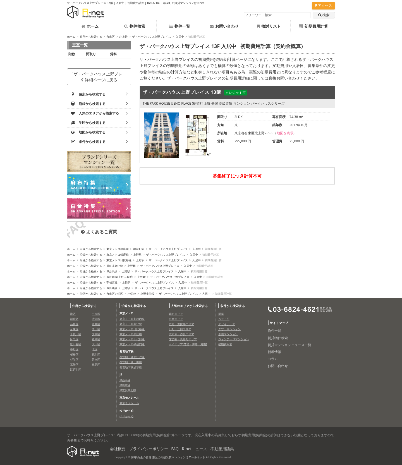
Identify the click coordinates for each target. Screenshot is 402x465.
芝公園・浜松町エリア (183, 339)
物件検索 (134, 26)
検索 (323, 15)
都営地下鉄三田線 (130, 362)
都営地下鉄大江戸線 (132, 357)
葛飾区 (74, 364)
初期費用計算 (313, 26)
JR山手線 (111, 271)
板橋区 (74, 354)
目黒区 (74, 339)
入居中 (180, 37)
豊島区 (96, 339)
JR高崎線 (111, 288)
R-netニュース (194, 448)
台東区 (110, 37)
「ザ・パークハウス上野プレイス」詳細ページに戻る (100, 76)
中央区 (96, 314)
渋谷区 (96, 319)
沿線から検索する (91, 249)
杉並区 (74, 359)
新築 (221, 314)
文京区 (96, 334)
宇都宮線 (112, 282)
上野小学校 (147, 294)
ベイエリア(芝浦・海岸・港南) (188, 344)
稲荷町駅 (138, 249)
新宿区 (74, 319)
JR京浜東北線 (114, 266)
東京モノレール (129, 403)
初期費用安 (225, 344)
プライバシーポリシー (148, 448)
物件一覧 (179, 26)
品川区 (74, 324)
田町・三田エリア (180, 329)
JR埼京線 (124, 385)
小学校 (132, 294)
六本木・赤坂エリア (181, 334)
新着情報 (274, 351)
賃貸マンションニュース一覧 (289, 344)
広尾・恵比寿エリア (181, 324)
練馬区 (96, 364)
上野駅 (137, 255)
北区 (94, 349)
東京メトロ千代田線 (132, 339)
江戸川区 (75, 369)
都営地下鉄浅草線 (130, 367)
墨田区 (96, 329)
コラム (273, 358)
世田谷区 (75, 344)
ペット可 (223, 319)
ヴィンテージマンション (233, 339)
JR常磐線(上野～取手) (119, 277)
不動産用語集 (222, 448)
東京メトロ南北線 (130, 324)
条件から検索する (232, 306)
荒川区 (96, 354)
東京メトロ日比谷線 (118, 260)
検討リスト (269, 26)
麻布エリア (176, 314)
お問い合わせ (224, 26)
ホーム (90, 26)
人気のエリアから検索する (189, 306)
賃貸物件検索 (278, 337)
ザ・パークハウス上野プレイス (151, 37)
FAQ (175, 448)
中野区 (74, 349)
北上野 (123, 37)
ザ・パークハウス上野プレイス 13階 (182, 92)
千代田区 (75, 334)
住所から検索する (91, 37)
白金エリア (176, 319)
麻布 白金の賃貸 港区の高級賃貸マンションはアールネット (168, 457)
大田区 (96, 344)
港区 (73, 314)
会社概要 (118, 448)
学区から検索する (91, 294)
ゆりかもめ (126, 416)
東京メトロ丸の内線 (132, 319)
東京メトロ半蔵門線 (132, 344)
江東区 (96, 324)
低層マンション (228, 334)
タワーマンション (229, 329)
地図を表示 (285, 133)
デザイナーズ (226, 324)
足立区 (96, 359)
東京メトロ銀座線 (117, 249)
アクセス (323, 5)
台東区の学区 (114, 294)
